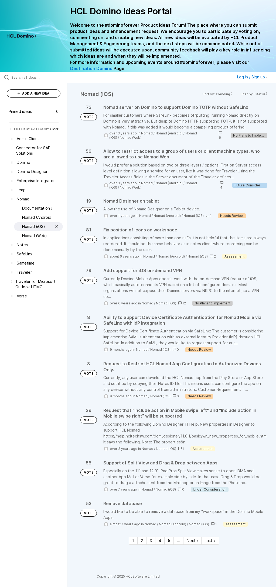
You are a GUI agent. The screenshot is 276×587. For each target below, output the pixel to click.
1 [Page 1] (133, 540)
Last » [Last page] (210, 540)
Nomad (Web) (130, 138)
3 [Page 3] (151, 540)
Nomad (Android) (169, 133)
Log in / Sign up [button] (252, 77)
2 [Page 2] (142, 540)
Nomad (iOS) (193, 216)
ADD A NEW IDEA (33, 93)
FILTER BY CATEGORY (29, 129)
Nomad (147, 133)
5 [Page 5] (169, 540)
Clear (54, 129)
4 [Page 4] (160, 540)
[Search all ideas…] (36, 77)
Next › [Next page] (192, 540)
